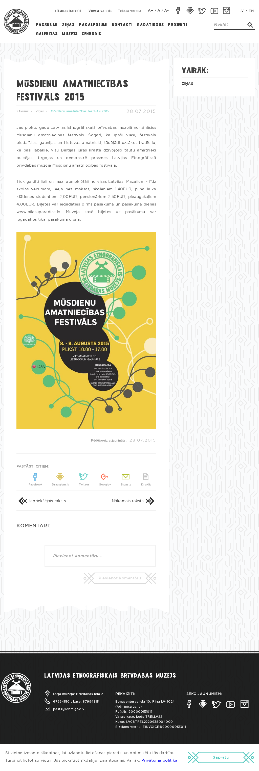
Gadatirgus (150, 25)
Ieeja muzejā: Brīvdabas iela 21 (74, 694)
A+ (151, 11)
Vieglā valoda (100, 10)
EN (251, 11)
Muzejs (69, 34)
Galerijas (47, 34)
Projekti (177, 25)
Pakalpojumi (93, 25)
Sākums (22, 111)
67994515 (91, 701)
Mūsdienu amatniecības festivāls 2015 (80, 111)
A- (166, 11)
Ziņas (68, 25)
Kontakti (122, 25)
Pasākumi (47, 25)
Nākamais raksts (134, 501)
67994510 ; (58, 701)
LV (242, 11)
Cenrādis (91, 34)
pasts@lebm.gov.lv (64, 709)
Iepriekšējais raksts (41, 501)
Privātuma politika (159, 760)
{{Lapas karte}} (68, 10)
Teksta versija (129, 10)
